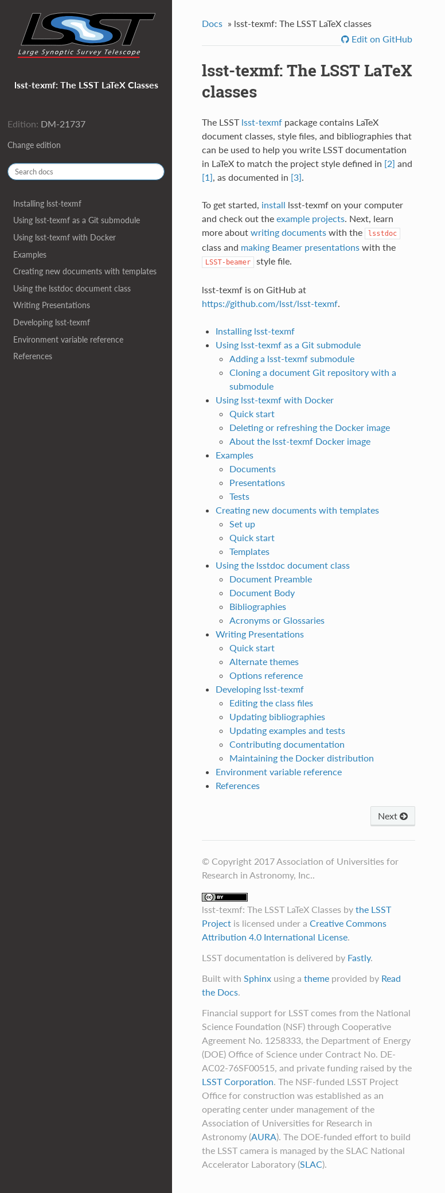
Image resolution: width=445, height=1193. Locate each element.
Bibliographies (257, 606)
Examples (29, 254)
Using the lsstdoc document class (72, 288)
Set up (242, 523)
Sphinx (257, 978)
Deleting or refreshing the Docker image (309, 427)
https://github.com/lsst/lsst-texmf (270, 303)
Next (393, 815)
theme (316, 978)
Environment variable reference (68, 339)
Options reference (266, 675)
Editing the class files (271, 702)
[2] (389, 163)
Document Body (262, 592)
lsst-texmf (261, 121)
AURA (263, 1136)
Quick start (252, 413)
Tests (239, 496)
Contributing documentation (287, 744)
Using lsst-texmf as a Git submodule (76, 220)
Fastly (359, 957)
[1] (207, 177)
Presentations (257, 482)
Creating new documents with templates (85, 271)
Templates (249, 551)
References (32, 356)
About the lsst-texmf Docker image (299, 441)
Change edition (34, 145)
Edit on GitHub (380, 38)
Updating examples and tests (287, 730)
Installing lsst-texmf (47, 203)
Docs (212, 23)
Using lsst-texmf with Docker (64, 237)
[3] (296, 177)
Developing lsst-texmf (51, 322)
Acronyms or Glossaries (277, 620)
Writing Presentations (51, 305)
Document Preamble (270, 578)
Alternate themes (264, 661)
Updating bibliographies (277, 716)
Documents (252, 468)
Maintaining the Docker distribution (301, 757)
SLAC (311, 1164)
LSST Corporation (238, 1081)
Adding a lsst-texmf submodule (291, 358)
